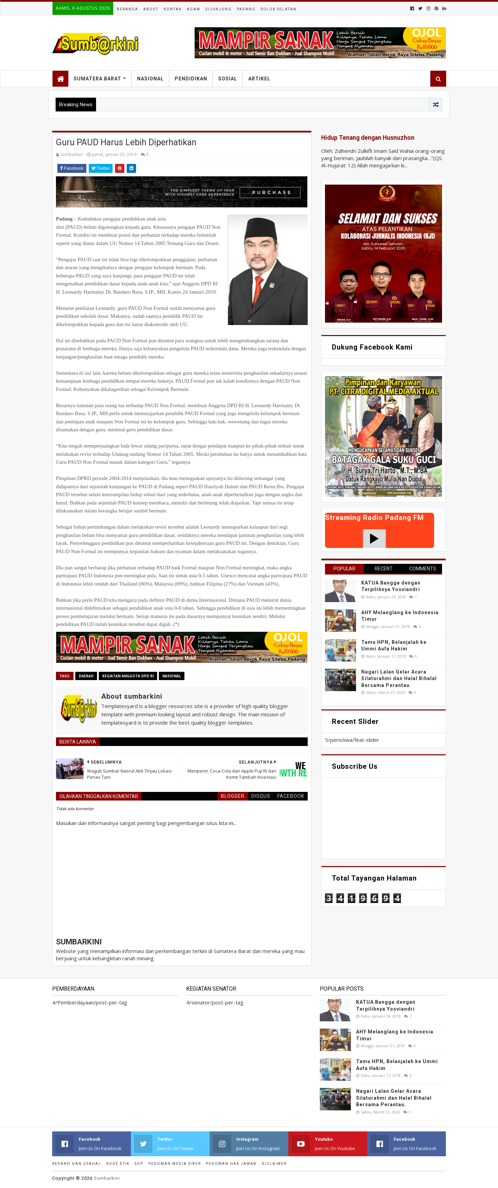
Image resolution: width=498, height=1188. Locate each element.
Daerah (86, 676)
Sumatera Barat (97, 78)
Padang (246, 9)
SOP (139, 1164)
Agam (193, 9)
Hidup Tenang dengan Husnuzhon (367, 137)
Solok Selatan (279, 9)
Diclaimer (274, 1164)
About (151, 9)
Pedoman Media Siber (175, 1164)
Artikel (259, 78)
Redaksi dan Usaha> (76, 1164)
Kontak (173, 9)
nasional (171, 676)
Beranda (127, 9)
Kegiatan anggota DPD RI (128, 676)
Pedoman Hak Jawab (231, 1164)
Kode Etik (118, 1164)
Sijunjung (218, 9)
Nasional (150, 78)
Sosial (227, 78)
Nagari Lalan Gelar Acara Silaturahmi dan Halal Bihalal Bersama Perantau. (399, 678)
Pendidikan (191, 78)
